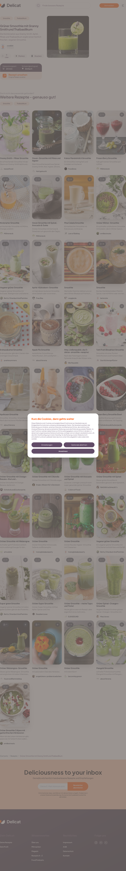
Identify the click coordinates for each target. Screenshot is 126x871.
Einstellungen (46, 445)
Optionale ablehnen (79, 445)
